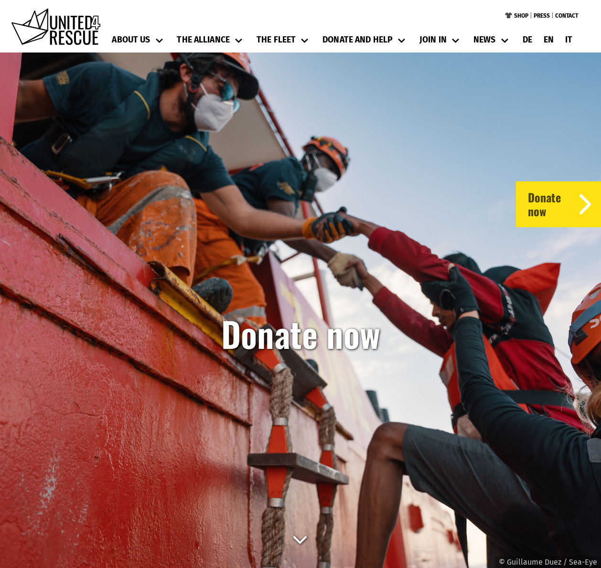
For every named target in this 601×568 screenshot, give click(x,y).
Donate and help (357, 40)
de (527, 40)
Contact (566, 15)
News (484, 40)
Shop (521, 15)
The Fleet (276, 40)
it (568, 40)
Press (542, 15)
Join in (433, 40)
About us (131, 40)
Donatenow (564, 204)
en (549, 40)
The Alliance (203, 40)
